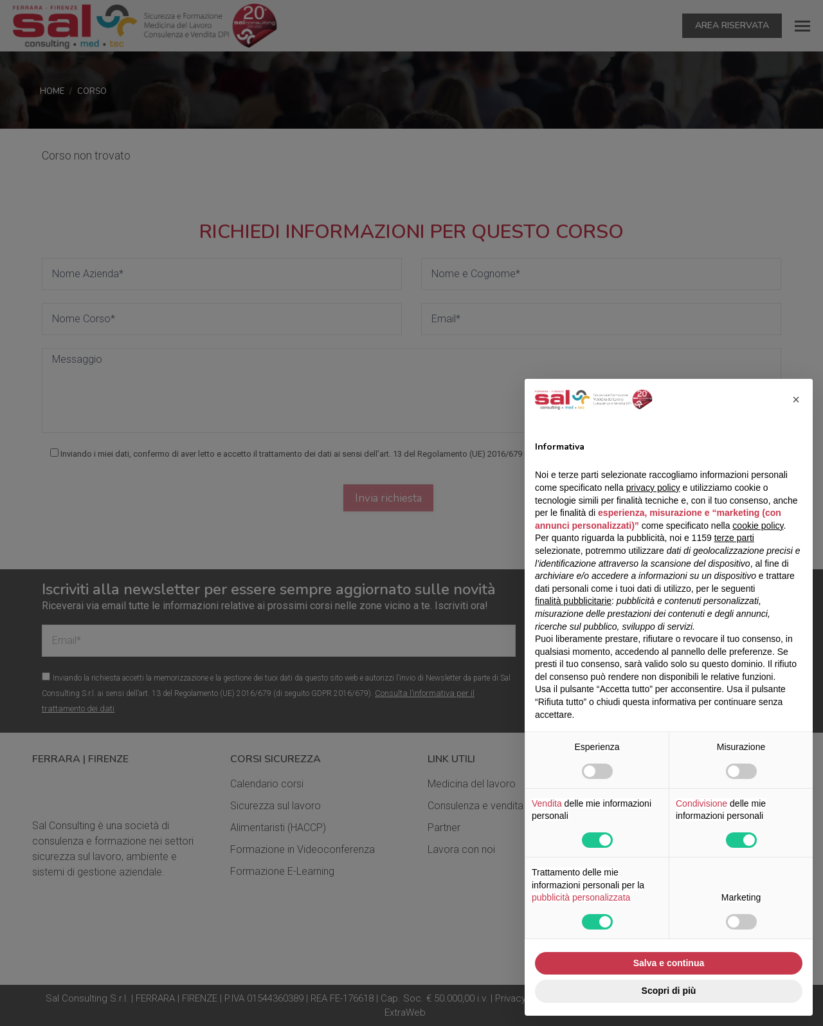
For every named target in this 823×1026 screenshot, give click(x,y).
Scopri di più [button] (669, 990)
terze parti (734, 538)
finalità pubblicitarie (573, 601)
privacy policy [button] (653, 487)
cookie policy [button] (757, 525)
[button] (796, 399)
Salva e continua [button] (668, 963)
